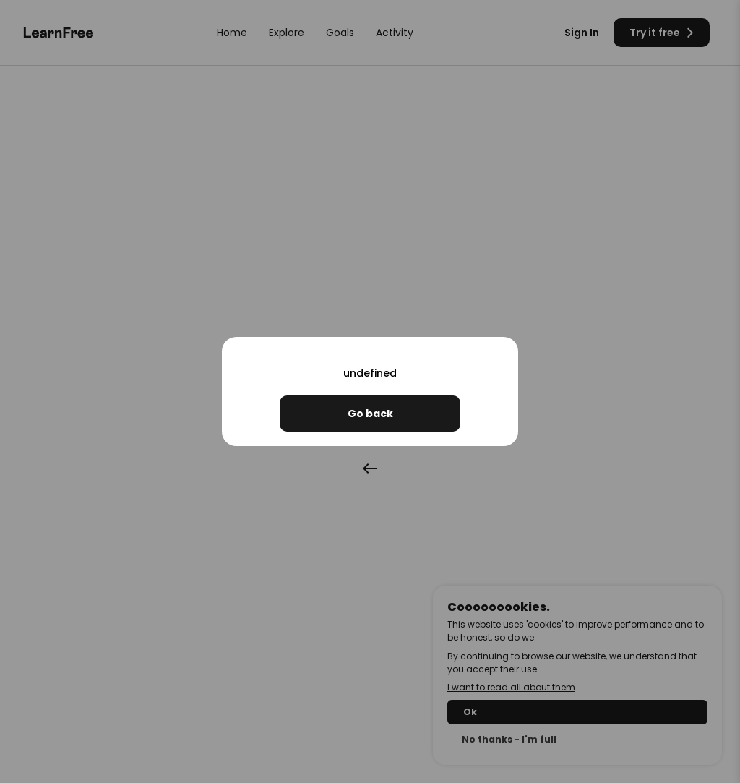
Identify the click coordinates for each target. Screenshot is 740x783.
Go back (370, 413)
